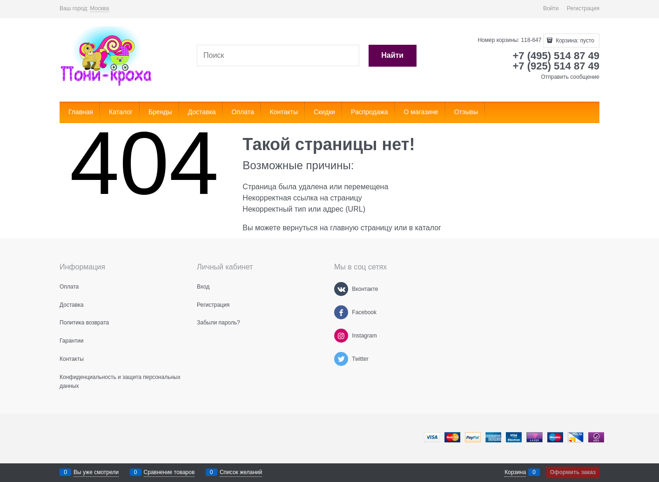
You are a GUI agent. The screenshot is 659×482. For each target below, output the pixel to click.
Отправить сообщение (570, 77)
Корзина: (574, 40)
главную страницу (361, 228)
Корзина (515, 472)
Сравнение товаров (169, 472)
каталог (428, 228)
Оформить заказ (573, 472)
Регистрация (583, 8)
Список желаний (241, 472)
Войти (551, 8)
